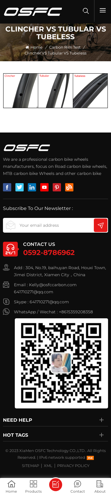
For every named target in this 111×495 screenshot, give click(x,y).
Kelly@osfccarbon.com (53, 284)
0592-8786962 (49, 252)
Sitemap (30, 465)
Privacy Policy (73, 465)
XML (48, 465)
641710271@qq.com (33, 291)
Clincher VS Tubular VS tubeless (55, 53)
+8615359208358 (76, 311)
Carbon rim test (65, 47)
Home (34, 47)
